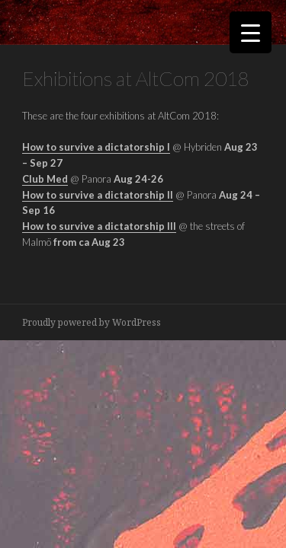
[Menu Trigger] (251, 32)
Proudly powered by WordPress (91, 322)
